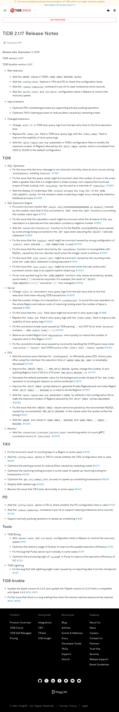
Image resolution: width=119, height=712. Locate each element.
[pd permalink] (10, 497)
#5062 (105, 479)
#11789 (29, 363)
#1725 (111, 504)
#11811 (55, 173)
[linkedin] (53, 681)
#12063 (48, 321)
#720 (20, 560)
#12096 (79, 283)
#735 (110, 546)
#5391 (10, 460)
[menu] (5, 10)
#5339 (25, 474)
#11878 (70, 295)
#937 (10, 600)
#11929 (86, 389)
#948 (17, 600)
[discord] (72, 681)
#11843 (110, 185)
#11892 (28, 235)
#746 (23, 541)
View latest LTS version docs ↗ (59, 5)
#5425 (40, 484)
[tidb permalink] (13, 158)
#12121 (23, 414)
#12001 (80, 270)
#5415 (86, 452)
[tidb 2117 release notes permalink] (61, 33)
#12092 (56, 436)
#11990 (104, 253)
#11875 (78, 381)
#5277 (96, 465)
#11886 (103, 312)
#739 (81, 551)
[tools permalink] (14, 526)
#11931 (48, 339)
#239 (15, 572)
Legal (85, 706)
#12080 (16, 402)
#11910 (60, 330)
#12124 (27, 423)
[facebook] (59, 681)
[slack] (66, 681)
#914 (28, 592)
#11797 (92, 372)
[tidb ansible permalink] (27, 581)
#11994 (73, 261)
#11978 (78, 244)
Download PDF (13, 43)
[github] (40, 681)
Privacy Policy (68, 706)
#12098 (38, 198)
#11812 (97, 223)
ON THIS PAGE (59, 20)
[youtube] (79, 681)
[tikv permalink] (13, 444)
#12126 (108, 347)
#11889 (26, 307)
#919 (35, 592)
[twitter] (46, 681)
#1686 (79, 518)
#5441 (78, 489)
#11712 (42, 214)
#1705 (10, 513)
